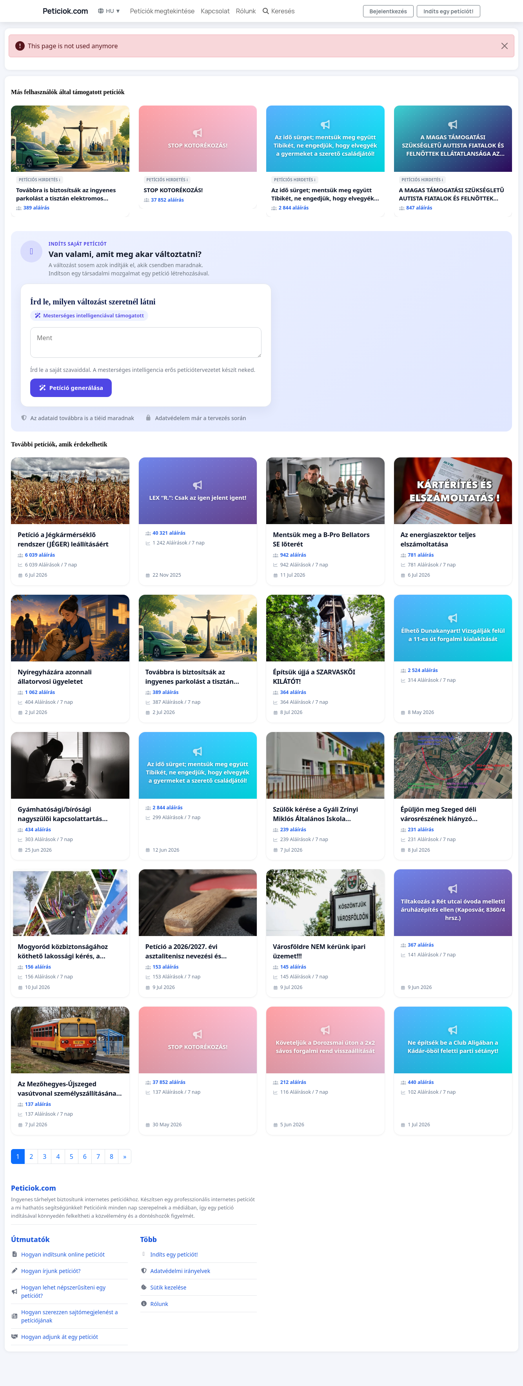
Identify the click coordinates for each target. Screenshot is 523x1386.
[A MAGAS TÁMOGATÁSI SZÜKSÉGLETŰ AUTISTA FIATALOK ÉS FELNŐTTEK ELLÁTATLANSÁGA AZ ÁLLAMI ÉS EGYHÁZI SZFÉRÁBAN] (453, 161)
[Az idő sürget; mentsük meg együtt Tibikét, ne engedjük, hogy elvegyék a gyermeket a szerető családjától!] (325, 161)
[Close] (504, 46)
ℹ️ (59, 179)
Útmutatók (30, 1239)
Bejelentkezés (388, 11)
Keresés (278, 11)
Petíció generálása (71, 388)
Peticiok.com (65, 11)
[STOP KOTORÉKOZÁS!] (198, 157)
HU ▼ (109, 11)
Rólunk (246, 11)
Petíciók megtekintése (162, 11)
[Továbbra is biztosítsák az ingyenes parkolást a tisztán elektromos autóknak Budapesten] (70, 161)
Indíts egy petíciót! (448, 11)
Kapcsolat (215, 11)
